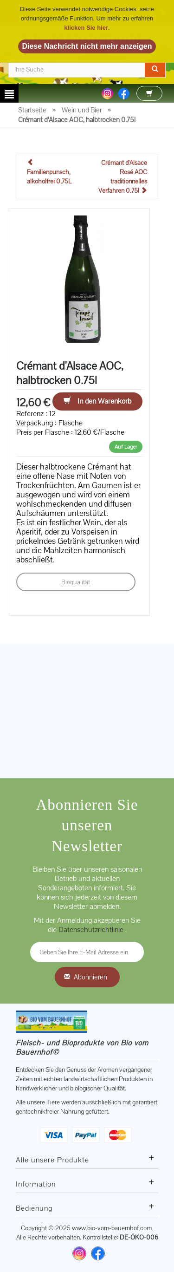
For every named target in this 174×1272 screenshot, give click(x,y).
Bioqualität (75, 582)
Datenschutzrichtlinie (91, 929)
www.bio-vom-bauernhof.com (112, 1228)
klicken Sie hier (86, 27)
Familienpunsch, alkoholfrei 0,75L (49, 172)
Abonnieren (90, 976)
